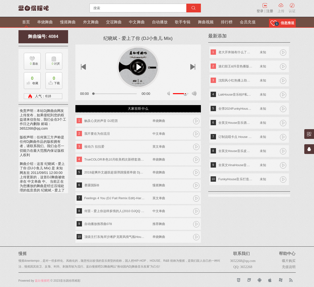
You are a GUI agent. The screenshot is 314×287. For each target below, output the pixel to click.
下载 (52, 79)
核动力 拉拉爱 (94, 146)
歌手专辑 (182, 22)
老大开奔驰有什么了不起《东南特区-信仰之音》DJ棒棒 (235, 52)
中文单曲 (159, 133)
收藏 (31, 79)
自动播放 (160, 22)
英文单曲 (159, 146)
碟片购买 (289, 261)
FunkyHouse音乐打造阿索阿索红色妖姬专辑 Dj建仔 (235, 179)
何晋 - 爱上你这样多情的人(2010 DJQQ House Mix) (114, 211)
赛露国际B (91, 185)
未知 (263, 52)
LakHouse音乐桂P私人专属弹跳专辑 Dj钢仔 (235, 94)
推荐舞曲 (159, 224)
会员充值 (247, 22)
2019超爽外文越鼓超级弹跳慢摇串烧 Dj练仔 (114, 172)
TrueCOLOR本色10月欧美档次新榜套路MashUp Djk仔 (114, 159)
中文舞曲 (136, 22)
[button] (282, 23)
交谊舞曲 (114, 22)
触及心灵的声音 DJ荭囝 (101, 121)
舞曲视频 (206, 22)
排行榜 (227, 22)
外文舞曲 (91, 22)
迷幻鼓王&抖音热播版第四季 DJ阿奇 (235, 66)
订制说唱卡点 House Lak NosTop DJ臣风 (235, 137)
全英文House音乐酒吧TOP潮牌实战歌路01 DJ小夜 (235, 123)
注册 (269, 11)
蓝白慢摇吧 (42, 280)
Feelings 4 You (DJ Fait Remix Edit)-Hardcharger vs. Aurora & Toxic (114, 198)
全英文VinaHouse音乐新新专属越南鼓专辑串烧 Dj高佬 (235, 165)
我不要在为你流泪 (97, 133)
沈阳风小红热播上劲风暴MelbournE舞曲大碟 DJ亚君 (235, 80)
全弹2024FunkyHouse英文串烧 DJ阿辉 (235, 108)
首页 (26, 22)
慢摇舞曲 (68, 22)
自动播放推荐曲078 (98, 224)
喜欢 (31, 63)
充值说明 (289, 267)
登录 (260, 11)
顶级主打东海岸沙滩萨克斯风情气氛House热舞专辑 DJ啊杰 (114, 237)
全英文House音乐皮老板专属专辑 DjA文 (235, 151)
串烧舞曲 (45, 22)
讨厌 (52, 63)
